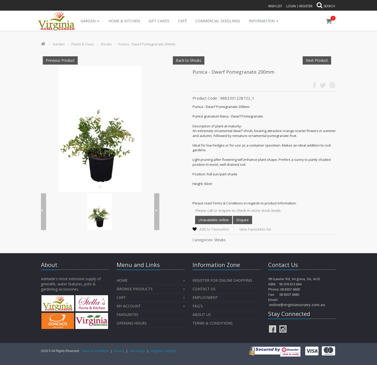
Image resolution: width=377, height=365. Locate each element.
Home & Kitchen (124, 20)
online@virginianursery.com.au (297, 304)
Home (122, 280)
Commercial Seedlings (217, 20)
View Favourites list (255, 229)
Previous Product (60, 60)
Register (305, 6)
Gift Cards (158, 20)
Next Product (317, 60)
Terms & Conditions (213, 323)
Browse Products (135, 288)
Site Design (137, 351)
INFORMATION (263, 20)
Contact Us (204, 288)
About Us (202, 314)
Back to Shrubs (188, 60)
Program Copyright (163, 351)
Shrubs (106, 44)
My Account (129, 306)
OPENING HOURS (132, 323)
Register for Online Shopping (222, 280)
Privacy (119, 351)
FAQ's (198, 306)
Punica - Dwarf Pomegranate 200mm (146, 44)
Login (291, 6)
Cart (121, 297)
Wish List (275, 6)
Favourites (128, 314)
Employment (205, 297)
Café (182, 20)
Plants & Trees (82, 44)
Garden (90, 20)
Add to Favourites (214, 229)
